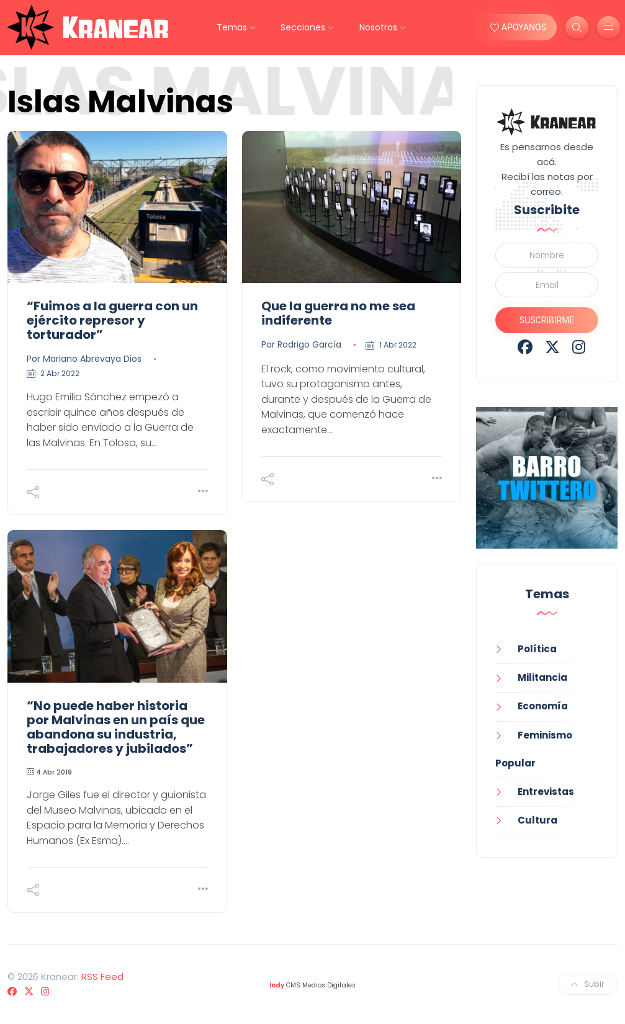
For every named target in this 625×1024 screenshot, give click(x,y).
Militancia (542, 677)
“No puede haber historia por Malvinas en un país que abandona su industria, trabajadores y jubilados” (116, 727)
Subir (588, 984)
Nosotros (378, 27)
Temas (232, 27)
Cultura (537, 820)
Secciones (303, 27)
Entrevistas (546, 791)
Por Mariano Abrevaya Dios (84, 359)
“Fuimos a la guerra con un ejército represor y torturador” (112, 320)
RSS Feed (102, 976)
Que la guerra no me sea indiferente (338, 313)
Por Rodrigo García (301, 344)
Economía (543, 705)
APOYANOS (518, 27)
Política (537, 648)
